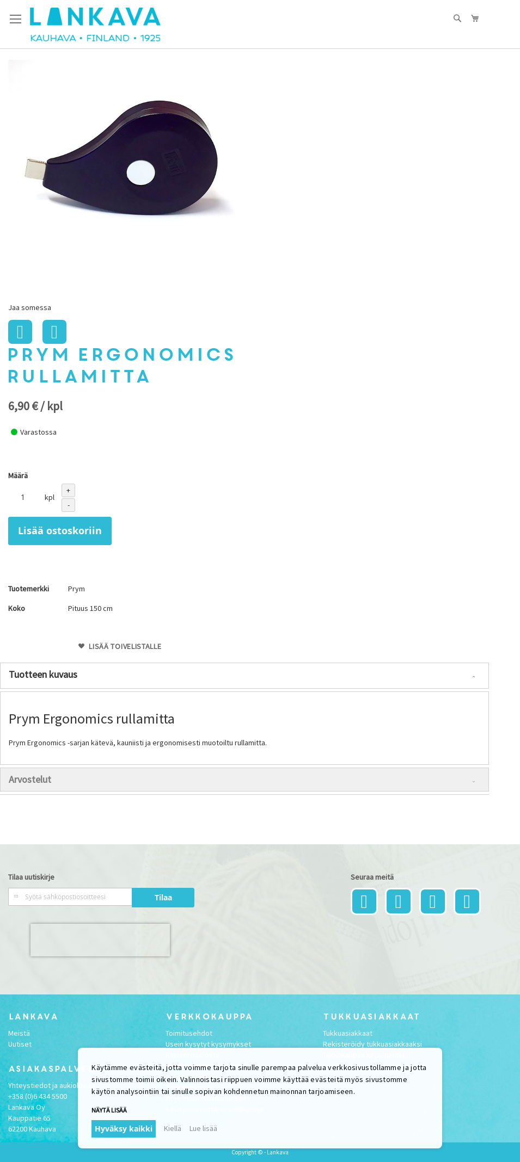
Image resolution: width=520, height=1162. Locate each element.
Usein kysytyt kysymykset (208, 1044)
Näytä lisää (109, 1110)
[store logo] (95, 24)
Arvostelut (30, 779)
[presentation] (100, 940)
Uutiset (20, 1044)
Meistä (19, 1033)
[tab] (244, 676)
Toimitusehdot (189, 1033)
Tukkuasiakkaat (347, 1033)
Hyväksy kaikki (123, 1128)
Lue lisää (203, 1128)
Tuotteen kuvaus (43, 674)
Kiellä (172, 1128)
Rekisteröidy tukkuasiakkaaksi (372, 1044)
